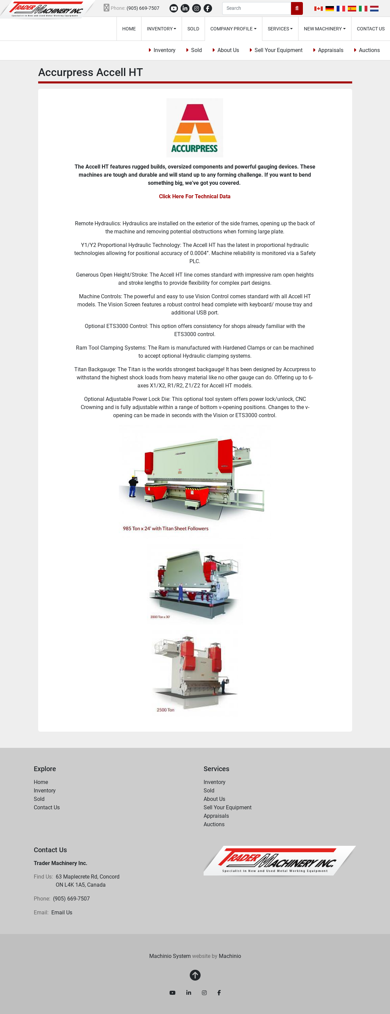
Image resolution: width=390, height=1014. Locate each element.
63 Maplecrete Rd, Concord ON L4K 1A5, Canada (88, 880)
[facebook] (208, 8)
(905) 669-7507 (143, 8)
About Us (228, 50)
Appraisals (330, 50)
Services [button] (278, 28)
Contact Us (371, 28)
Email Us (61, 912)
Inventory (160, 28)
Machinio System (170, 956)
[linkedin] (185, 8)
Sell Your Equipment (279, 50)
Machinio (230, 956)
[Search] (256, 8)
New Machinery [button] (323, 28)
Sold (193, 28)
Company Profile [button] (231, 28)
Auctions (369, 50)
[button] (161, 29)
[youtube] (174, 8)
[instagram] (196, 8)
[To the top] (195, 975)
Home (129, 28)
